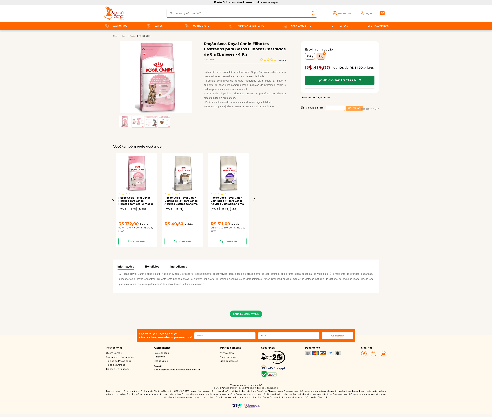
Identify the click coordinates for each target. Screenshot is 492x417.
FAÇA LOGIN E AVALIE (246, 314)
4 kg (233, 208)
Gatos (154, 26)
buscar (314, 13)
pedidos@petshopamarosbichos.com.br (177, 369)
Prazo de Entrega (115, 364)
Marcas (338, 26)
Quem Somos (113, 352)
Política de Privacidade (119, 361)
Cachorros (115, 26)
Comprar (138, 241)
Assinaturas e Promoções (120, 357)
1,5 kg (133, 208)
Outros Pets (196, 26)
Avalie (282, 59)
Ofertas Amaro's (378, 26)
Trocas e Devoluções (117, 369)
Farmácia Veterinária (245, 26)
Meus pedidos (228, 357)
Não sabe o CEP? (370, 109)
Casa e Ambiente (296, 26)
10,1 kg (142, 208)
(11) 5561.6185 (161, 360)
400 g (123, 208)
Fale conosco (161, 352)
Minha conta (227, 352)
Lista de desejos (229, 361)
